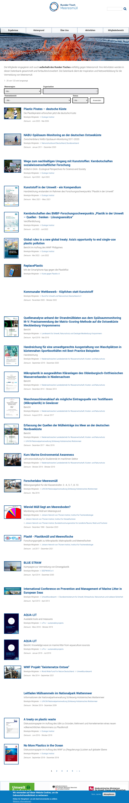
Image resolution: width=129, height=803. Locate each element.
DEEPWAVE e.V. (48, 571)
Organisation (48, 87)
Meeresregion (9, 86)
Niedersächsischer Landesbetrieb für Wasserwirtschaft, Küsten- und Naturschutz (73, 359)
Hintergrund (38, 30)
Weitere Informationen (22, 801)
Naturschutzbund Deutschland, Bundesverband (60, 143)
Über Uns (64, 30)
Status (75, 96)
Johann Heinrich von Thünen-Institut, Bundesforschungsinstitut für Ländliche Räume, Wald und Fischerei (66, 523)
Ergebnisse (13, 30)
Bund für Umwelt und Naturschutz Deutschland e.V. (62, 296)
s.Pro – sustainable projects (52, 623)
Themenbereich (10, 96)
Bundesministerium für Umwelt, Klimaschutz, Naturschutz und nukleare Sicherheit (91, 597)
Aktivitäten (90, 30)
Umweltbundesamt (49, 597)
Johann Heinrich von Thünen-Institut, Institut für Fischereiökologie (67, 515)
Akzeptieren (109, 795)
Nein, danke (96, 794)
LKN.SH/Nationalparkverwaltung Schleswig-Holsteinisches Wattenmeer (53, 441)
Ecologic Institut (48, 117)
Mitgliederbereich (116, 30)
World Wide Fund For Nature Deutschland (58, 671)
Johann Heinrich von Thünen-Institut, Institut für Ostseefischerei (50, 519)
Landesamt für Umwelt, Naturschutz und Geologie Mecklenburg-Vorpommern (72, 333)
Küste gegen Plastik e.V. (51, 274)
